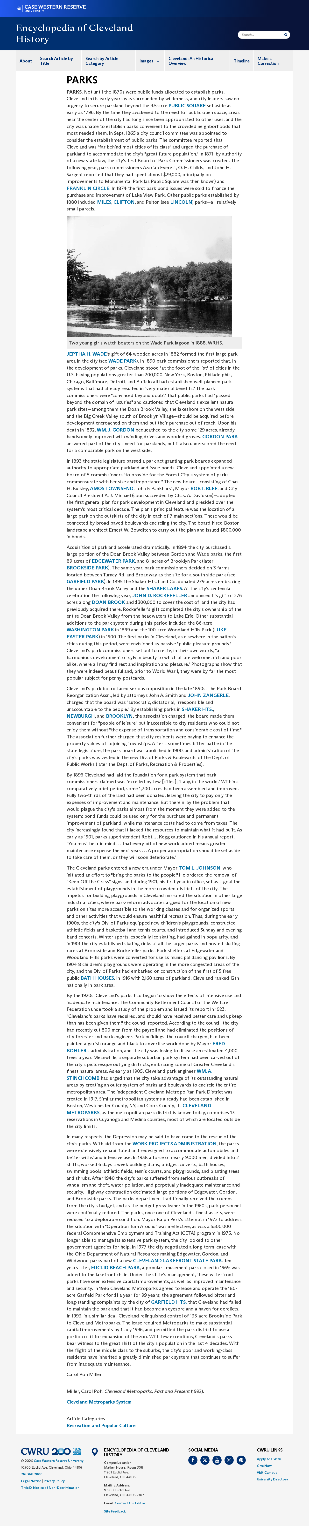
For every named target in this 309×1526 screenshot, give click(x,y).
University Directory (272, 1479)
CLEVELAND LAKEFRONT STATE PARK (177, 1260)
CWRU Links (270, 1450)
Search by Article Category (101, 61)
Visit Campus (267, 1472)
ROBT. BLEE (204, 488)
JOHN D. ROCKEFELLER (160, 595)
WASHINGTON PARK (90, 630)
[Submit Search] (286, 35)
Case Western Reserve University (59, 1460)
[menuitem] (26, 60)
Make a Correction (268, 61)
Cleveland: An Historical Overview (192, 61)
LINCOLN (181, 202)
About (26, 61)
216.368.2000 (31, 1474)
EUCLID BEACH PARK (115, 1267)
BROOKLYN (119, 716)
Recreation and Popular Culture (101, 1425)
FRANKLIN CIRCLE (88, 188)
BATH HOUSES (97, 978)
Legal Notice (31, 1481)
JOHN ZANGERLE (208, 695)
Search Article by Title (56, 61)
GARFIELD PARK (85, 581)
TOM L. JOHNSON (199, 868)
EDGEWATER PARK (113, 561)
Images (152, 61)
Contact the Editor (130, 1503)
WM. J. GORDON (115, 430)
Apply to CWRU (269, 1459)
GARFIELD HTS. (169, 1302)
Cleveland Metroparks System (99, 1402)
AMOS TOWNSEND (111, 488)
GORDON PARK (220, 436)
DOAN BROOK (108, 602)
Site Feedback (115, 1511)
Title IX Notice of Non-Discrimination (50, 1487)
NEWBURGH (81, 716)
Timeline (242, 61)
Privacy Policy (54, 1481)
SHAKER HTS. (197, 709)
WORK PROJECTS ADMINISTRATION (175, 1144)
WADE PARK (122, 361)
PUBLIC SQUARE (187, 105)
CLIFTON (124, 202)
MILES (104, 202)
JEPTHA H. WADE (87, 354)
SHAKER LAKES (164, 588)
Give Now (264, 1466)
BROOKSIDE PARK (87, 568)
